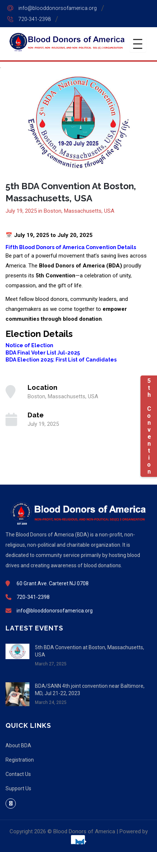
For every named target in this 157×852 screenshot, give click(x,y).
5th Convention (148, 426)
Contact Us (18, 774)
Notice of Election (29, 345)
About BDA (18, 745)
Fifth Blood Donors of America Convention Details (71, 247)
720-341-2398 (34, 19)
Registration (20, 760)
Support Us (18, 788)
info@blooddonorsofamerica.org (57, 8)
